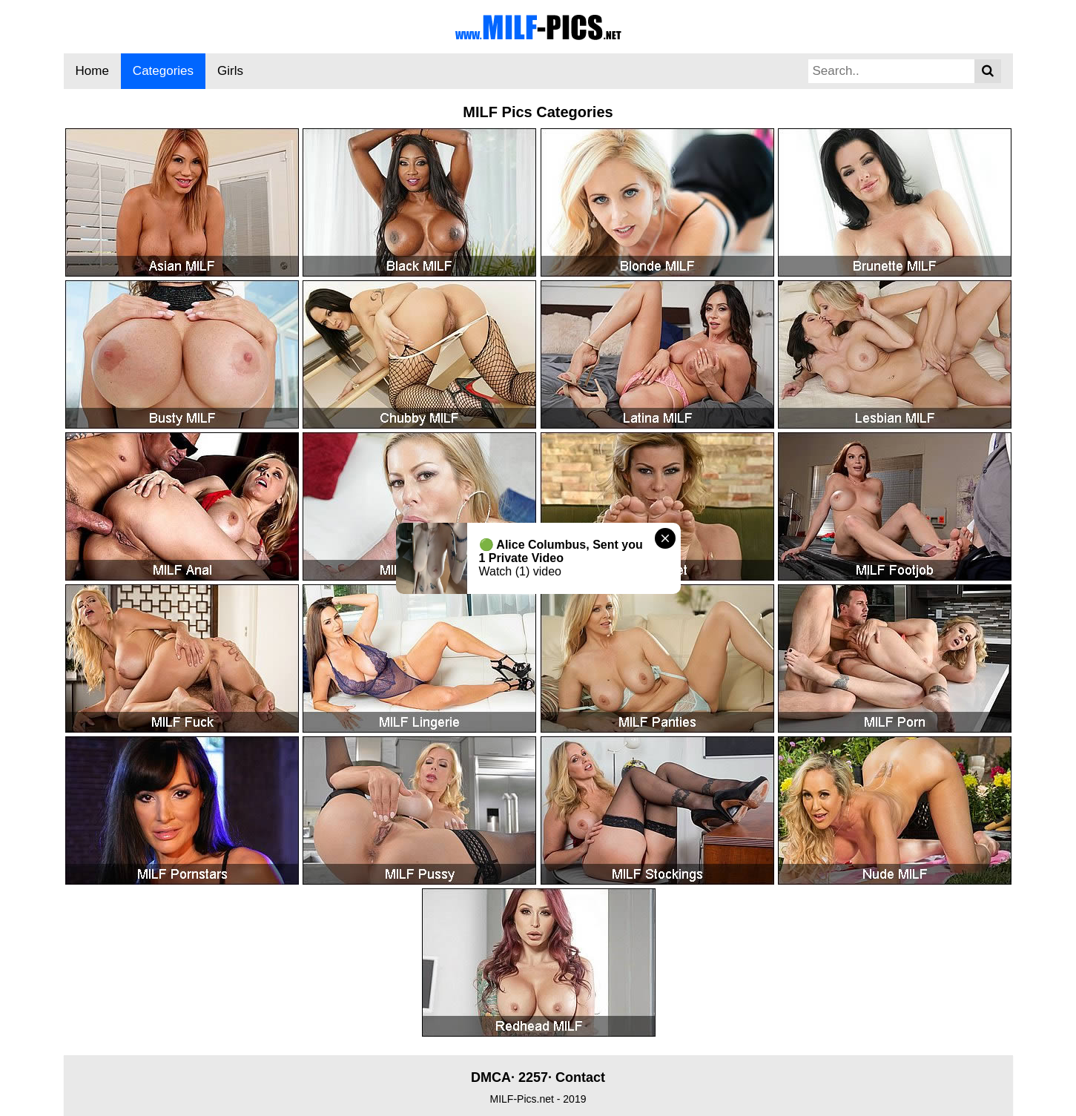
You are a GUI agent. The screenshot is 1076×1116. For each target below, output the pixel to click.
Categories (163, 71)
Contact (580, 1077)
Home (92, 71)
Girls (230, 71)
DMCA (491, 1077)
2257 (533, 1077)
